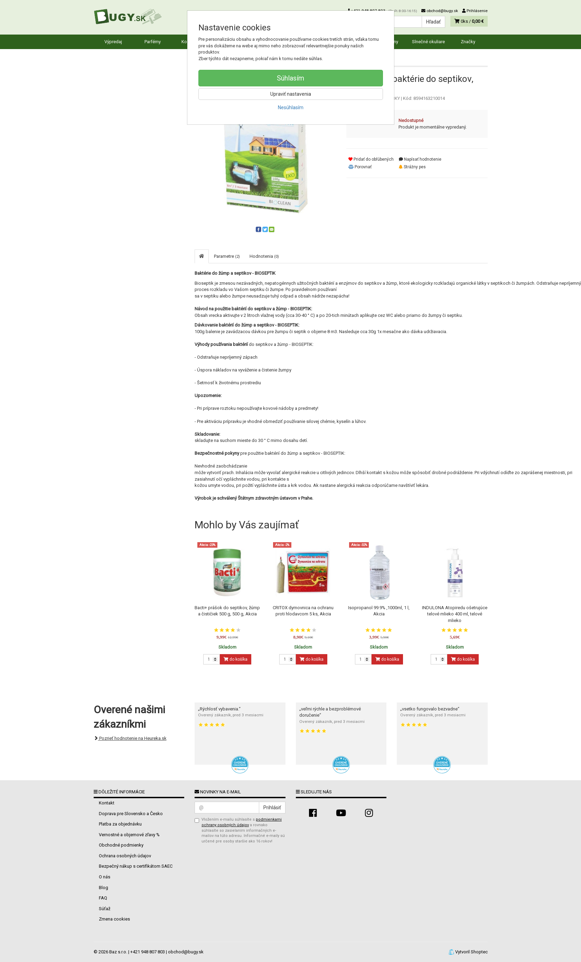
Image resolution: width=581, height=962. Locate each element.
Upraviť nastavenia (290, 94)
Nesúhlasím (290, 107)
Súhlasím (290, 78)
